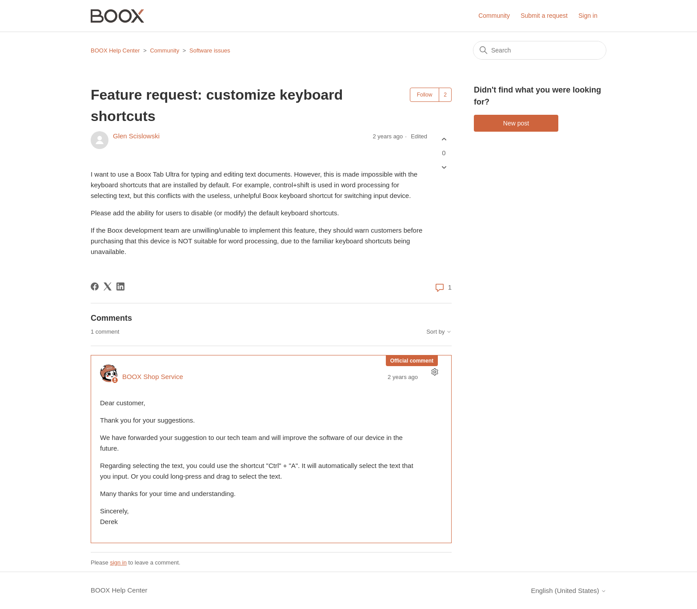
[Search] (539, 50)
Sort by (439, 332)
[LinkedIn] (120, 286)
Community (494, 15)
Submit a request (544, 15)
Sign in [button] (587, 15)
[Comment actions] (434, 372)
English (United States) (568, 590)
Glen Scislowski (136, 136)
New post (516, 123)
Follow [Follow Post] (425, 95)
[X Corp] (108, 286)
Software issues (209, 50)
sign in (118, 562)
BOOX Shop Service (152, 376)
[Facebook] (95, 286)
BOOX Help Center (115, 50)
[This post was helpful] (444, 139)
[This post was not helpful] (444, 167)
